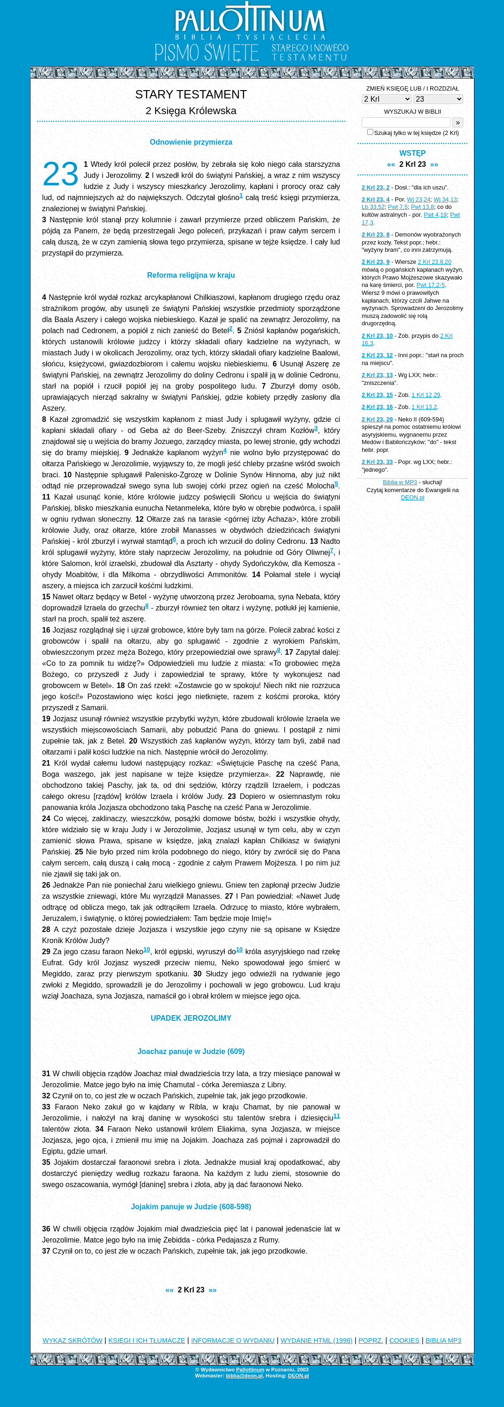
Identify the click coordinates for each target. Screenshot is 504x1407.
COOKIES (404, 1340)
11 (336, 1115)
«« (169, 1290)
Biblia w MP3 (400, 482)
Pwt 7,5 (398, 206)
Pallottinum (250, 1369)
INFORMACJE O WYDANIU (233, 1340)
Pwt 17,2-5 (431, 284)
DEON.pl (413, 497)
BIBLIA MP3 (443, 1340)
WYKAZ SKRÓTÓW (73, 1340)
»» (212, 1290)
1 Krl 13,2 (424, 406)
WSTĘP (413, 153)
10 (146, 949)
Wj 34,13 (445, 199)
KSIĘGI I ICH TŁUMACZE (147, 1340)
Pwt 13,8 (422, 206)
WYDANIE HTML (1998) (316, 1340)
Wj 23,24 (419, 199)
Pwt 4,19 (435, 214)
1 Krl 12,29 (426, 394)
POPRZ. (370, 1340)
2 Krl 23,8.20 (435, 261)
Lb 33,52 (373, 206)
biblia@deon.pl (244, 1375)
